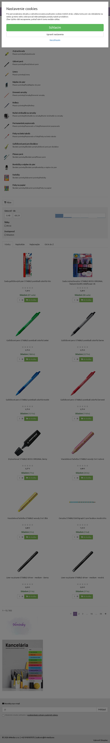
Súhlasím (55, 27)
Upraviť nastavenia (55, 34)
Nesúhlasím (55, 40)
